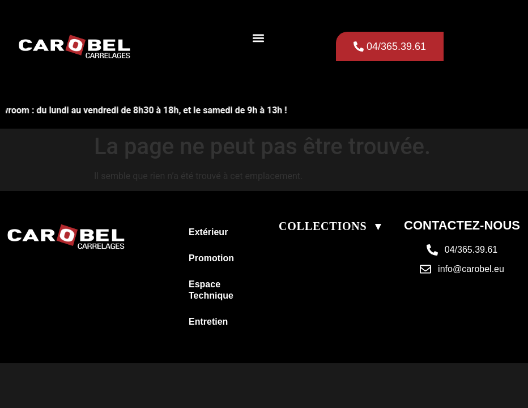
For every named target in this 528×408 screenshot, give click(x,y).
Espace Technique (211, 289)
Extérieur (208, 232)
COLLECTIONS (323, 226)
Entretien (208, 321)
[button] (258, 37)
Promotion (211, 258)
